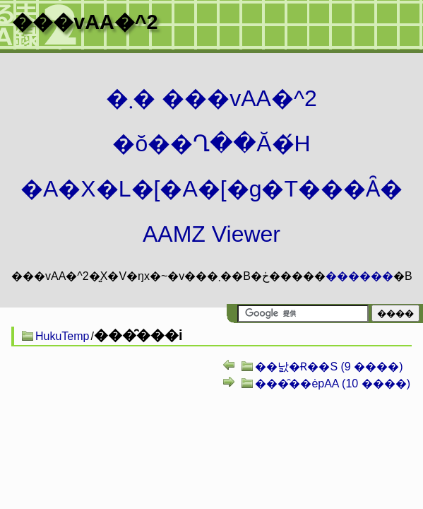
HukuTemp (62, 336)
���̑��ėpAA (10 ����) (332, 384)
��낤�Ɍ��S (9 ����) (329, 367)
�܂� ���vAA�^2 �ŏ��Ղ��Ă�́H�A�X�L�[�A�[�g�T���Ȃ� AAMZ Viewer (211, 166)
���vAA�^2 (84, 22)
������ (359, 276)
